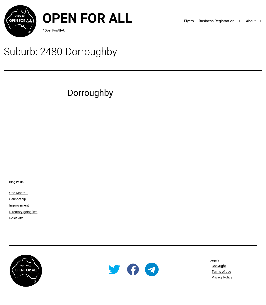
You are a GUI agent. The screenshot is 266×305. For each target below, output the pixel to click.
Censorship (17, 199)
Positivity (16, 218)
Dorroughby (90, 93)
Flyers (189, 21)
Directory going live (23, 212)
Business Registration (216, 21)
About (251, 21)
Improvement (19, 205)
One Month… (18, 193)
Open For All (87, 18)
